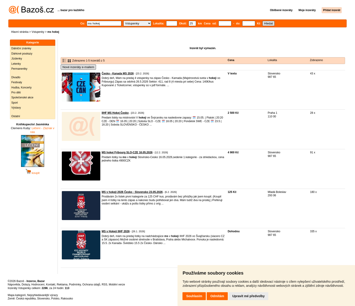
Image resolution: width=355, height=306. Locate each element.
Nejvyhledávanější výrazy (42, 295)
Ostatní (15, 116)
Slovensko (43, 298)
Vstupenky (37, 31)
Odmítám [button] (217, 296)
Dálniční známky (21, 48)
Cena (231, 60)
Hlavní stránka (20, 31)
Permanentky (19, 68)
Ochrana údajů (91, 284)
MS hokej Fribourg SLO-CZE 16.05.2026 (127, 152)
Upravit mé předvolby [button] (248, 296)
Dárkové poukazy (21, 53)
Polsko (55, 298)
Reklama (62, 284)
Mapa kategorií (17, 295)
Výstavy (16, 107)
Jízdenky (16, 58)
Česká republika (26, 298)
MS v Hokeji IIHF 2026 (116, 231)
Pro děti (16, 92)
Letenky (16, 63)
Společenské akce (22, 97)
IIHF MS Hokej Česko (115, 112)
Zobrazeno (316, 60)
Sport (14, 102)
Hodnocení (38, 284)
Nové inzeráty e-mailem (78, 67)
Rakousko (67, 298)
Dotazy (26, 284)
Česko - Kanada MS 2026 (118, 73)
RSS (104, 284)
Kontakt (50, 284)
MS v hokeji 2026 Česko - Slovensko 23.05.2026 (132, 192)
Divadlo (15, 77)
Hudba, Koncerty (21, 87)
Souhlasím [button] (194, 296)
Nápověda (14, 284)
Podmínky (75, 284)
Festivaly (16, 82)
